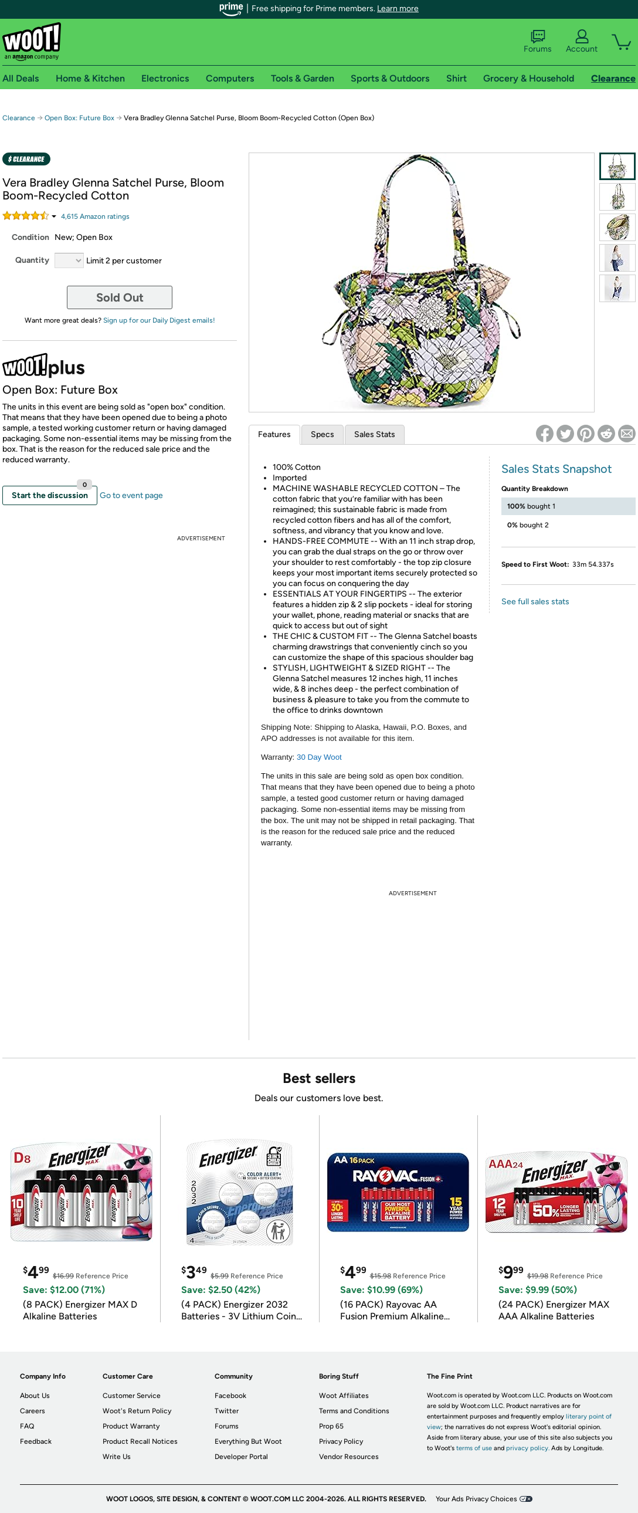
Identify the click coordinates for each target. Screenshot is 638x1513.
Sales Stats (374, 434)
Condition (30, 237)
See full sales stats (535, 602)
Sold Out (120, 297)
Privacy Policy (341, 1441)
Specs (322, 434)
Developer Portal (241, 1457)
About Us (35, 1396)
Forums (538, 41)
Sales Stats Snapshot (556, 469)
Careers (32, 1411)
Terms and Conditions (354, 1411)
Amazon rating (95, 216)
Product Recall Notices (140, 1441)
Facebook (230, 1396)
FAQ (27, 1426)
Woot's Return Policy (137, 1411)
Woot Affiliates (344, 1396)
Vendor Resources (349, 1457)
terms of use (474, 1448)
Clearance (18, 118)
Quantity (32, 260)
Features (274, 434)
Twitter (227, 1411)
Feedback (36, 1441)
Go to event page (131, 495)
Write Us (117, 1457)
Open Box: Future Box (79, 118)
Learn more (398, 8)
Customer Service (132, 1396)
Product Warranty (131, 1426)
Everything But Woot (248, 1441)
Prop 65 (331, 1426)
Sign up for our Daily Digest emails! (159, 320)
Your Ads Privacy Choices (476, 1499)
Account (582, 41)
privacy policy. (527, 1448)
